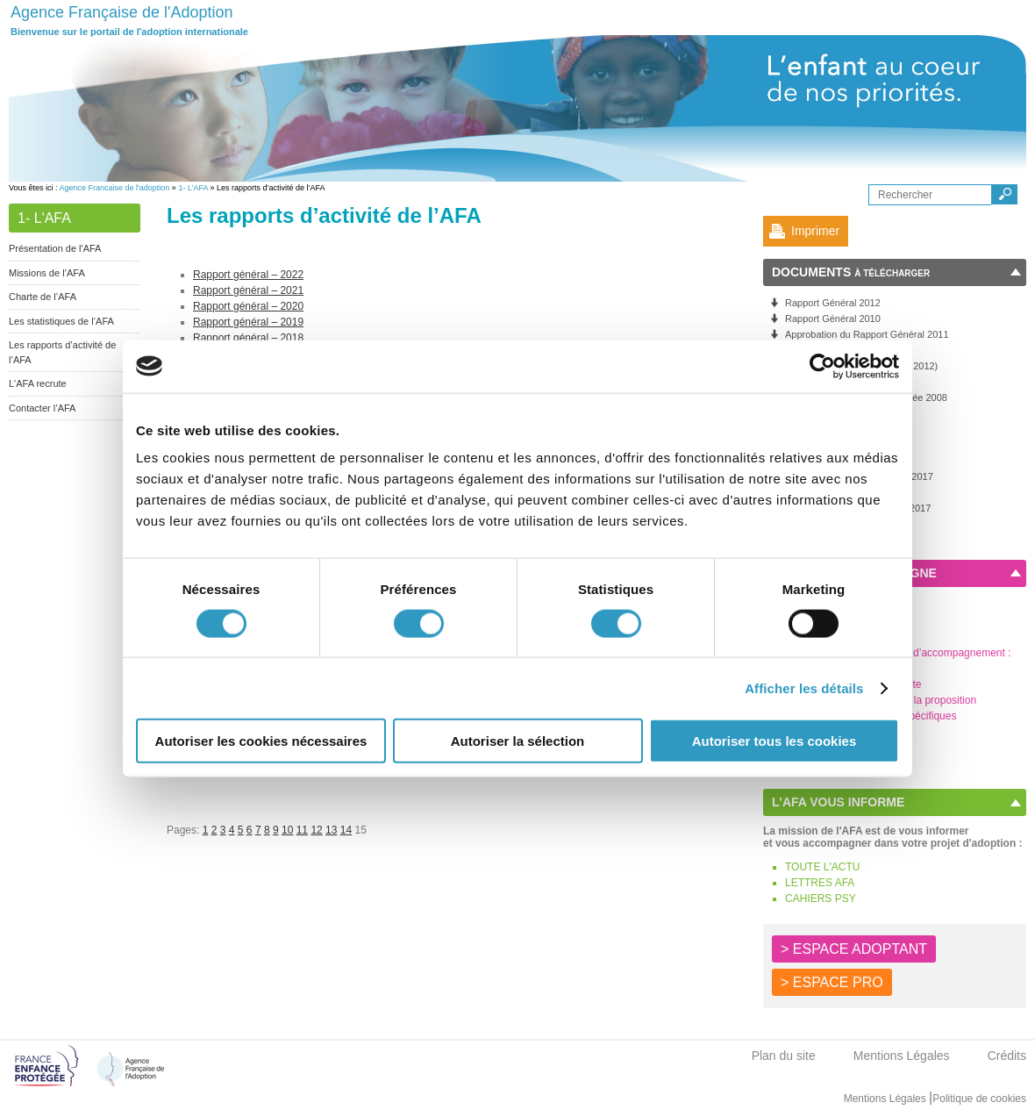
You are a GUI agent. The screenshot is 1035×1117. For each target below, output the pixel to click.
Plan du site (784, 1056)
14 (346, 830)
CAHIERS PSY (820, 898)
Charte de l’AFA (42, 296)
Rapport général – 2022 (248, 275)
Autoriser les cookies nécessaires (261, 741)
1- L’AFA (193, 187)
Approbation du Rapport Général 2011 (867, 334)
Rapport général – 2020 (248, 306)
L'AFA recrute (38, 383)
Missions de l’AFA (47, 273)
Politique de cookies (979, 1098)
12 (316, 830)
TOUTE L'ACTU (822, 867)
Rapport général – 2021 (248, 290)
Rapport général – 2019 (248, 322)
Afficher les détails (804, 687)
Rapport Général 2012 (833, 302)
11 (302, 830)
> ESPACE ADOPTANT (854, 949)
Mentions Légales (901, 1056)
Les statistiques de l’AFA (61, 321)
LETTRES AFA (819, 883)
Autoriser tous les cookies (774, 741)
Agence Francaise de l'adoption (115, 187)
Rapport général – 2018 (248, 338)
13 (331, 830)
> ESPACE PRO (832, 982)
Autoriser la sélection (518, 741)
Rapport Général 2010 (833, 318)
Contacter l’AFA (42, 408)
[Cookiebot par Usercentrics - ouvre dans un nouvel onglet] (822, 366)
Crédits (1007, 1056)
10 (287, 830)
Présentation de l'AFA (55, 248)
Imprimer (815, 231)
